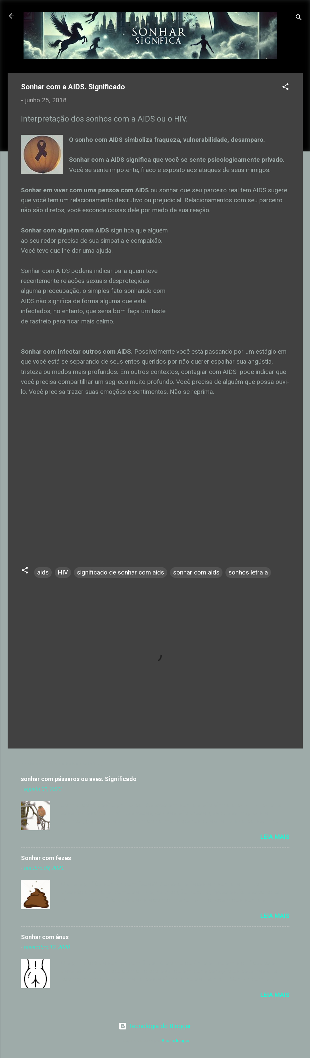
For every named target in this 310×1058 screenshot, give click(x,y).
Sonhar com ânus (45, 936)
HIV (63, 572)
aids (43, 572)
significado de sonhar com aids (120, 572)
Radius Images (176, 1040)
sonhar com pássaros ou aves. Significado (79, 778)
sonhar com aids (196, 572)
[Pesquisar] (299, 18)
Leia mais (274, 836)
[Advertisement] (229, 275)
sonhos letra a (248, 572)
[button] (285, 88)
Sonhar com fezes (46, 857)
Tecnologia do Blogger (155, 1026)
